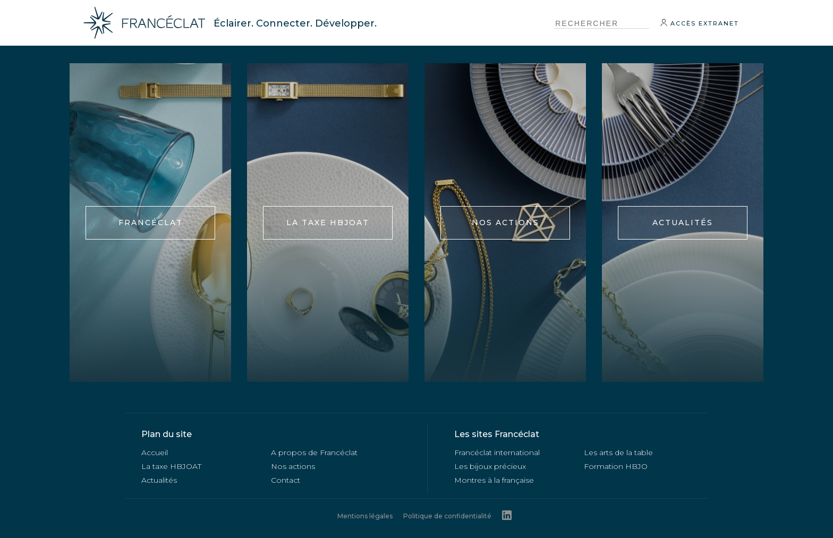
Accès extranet (699, 23)
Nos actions (505, 222)
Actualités (682, 222)
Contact (285, 480)
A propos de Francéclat (314, 452)
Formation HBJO (616, 466)
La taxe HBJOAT (327, 222)
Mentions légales (365, 516)
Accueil (154, 452)
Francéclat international (497, 452)
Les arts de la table (618, 452)
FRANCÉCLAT (150, 222)
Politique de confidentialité (447, 516)
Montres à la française (494, 480)
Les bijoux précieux (490, 466)
